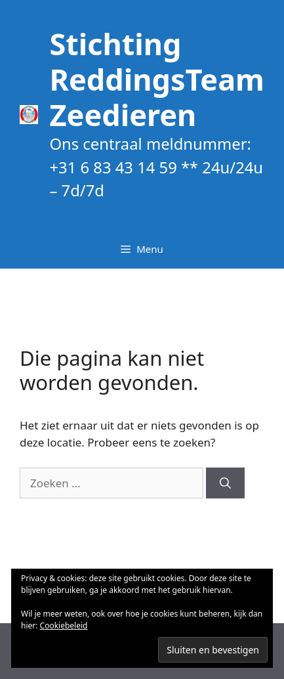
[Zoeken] (225, 483)
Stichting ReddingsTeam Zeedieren (156, 79)
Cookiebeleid (64, 625)
